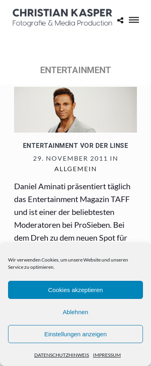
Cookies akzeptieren (75, 289)
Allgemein (75, 168)
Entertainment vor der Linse (75, 145)
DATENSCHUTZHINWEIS (61, 355)
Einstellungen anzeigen (75, 334)
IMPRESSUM (107, 355)
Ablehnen (75, 312)
